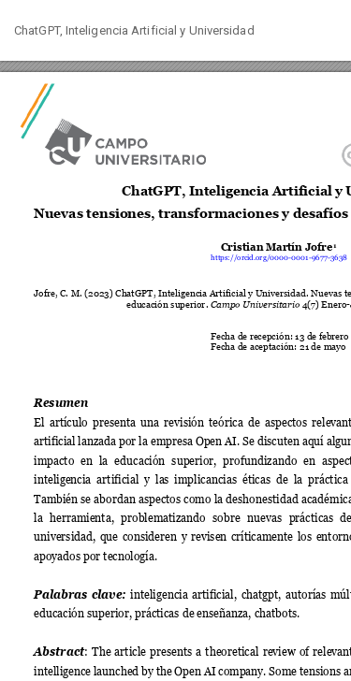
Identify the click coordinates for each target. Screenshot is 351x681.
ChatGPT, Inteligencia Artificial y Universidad (134, 30)
